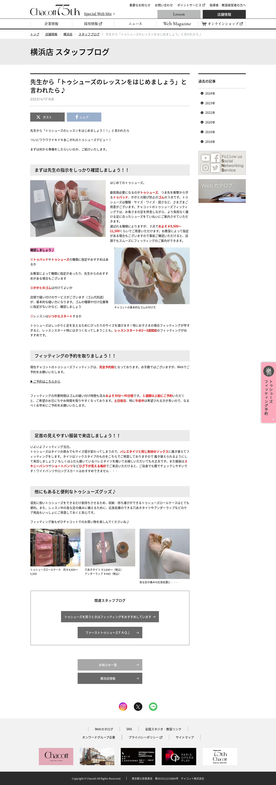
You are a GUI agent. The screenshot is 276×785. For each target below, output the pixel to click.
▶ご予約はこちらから (45, 381)
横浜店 (67, 34)
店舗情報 (224, 14)
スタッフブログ (89, 34)
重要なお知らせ (140, 5)
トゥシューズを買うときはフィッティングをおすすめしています (107, 617)
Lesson (179, 14)
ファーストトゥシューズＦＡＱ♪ (107, 632)
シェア (84, 117)
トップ (34, 34)
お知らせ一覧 (108, 665)
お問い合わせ (164, 5)
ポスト (47, 117)
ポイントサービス (189, 5)
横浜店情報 (107, 678)
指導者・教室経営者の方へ (228, 5)
